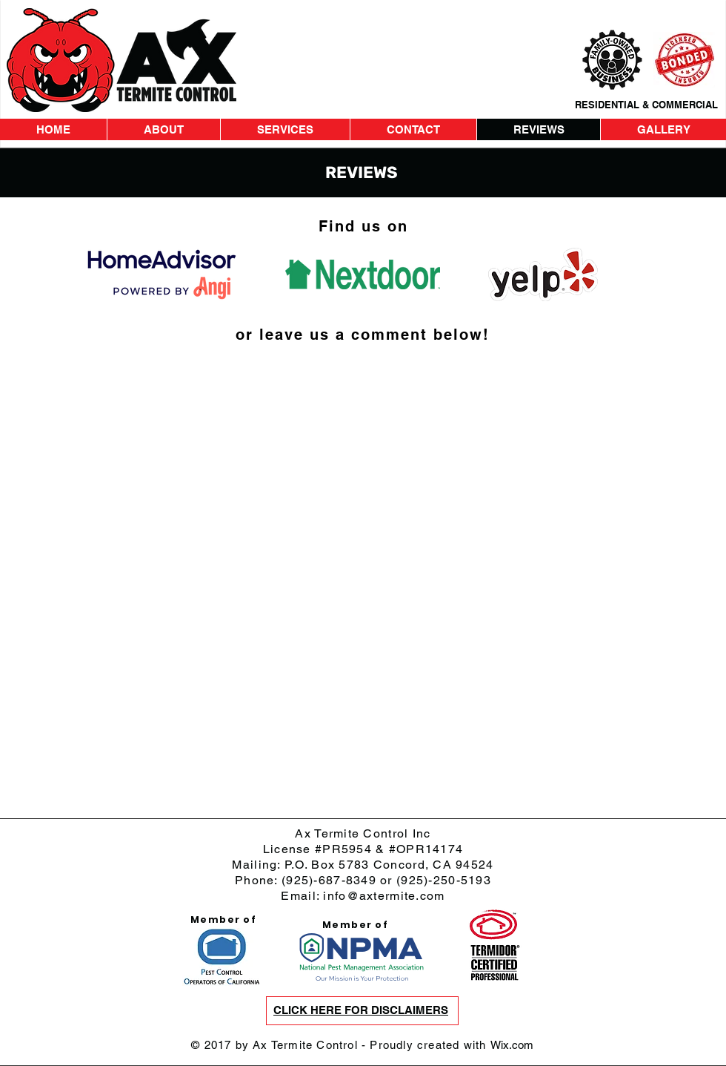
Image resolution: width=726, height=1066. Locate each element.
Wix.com (511, 1045)
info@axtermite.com (383, 896)
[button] (360, 1011)
